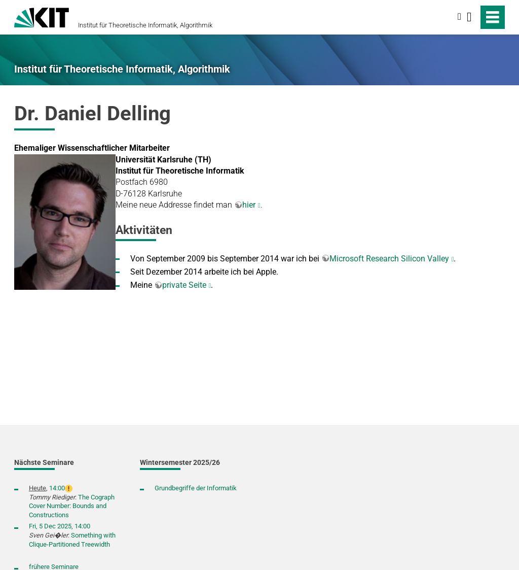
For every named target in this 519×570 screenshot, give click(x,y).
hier (248, 205)
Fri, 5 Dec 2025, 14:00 (59, 526)
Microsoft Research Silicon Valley (389, 258)
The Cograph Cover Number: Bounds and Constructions (72, 506)
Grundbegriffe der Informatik (196, 488)
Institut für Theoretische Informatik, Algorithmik (145, 25)
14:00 (57, 488)
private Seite (184, 285)
